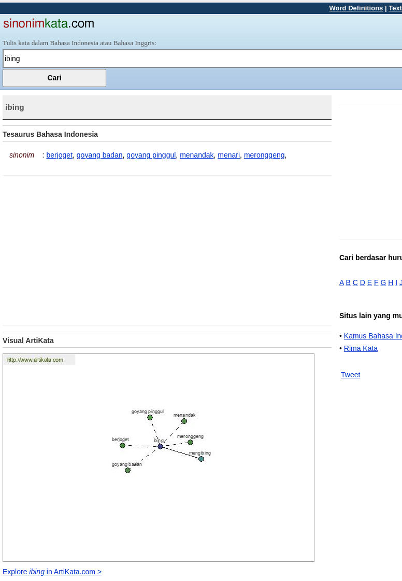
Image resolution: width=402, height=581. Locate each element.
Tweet (350, 375)
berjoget (59, 155)
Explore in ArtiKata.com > (52, 572)
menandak (196, 155)
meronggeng (264, 155)
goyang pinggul (151, 155)
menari (229, 155)
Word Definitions (356, 8)
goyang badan (100, 155)
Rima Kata (361, 348)
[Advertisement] (90, 248)
